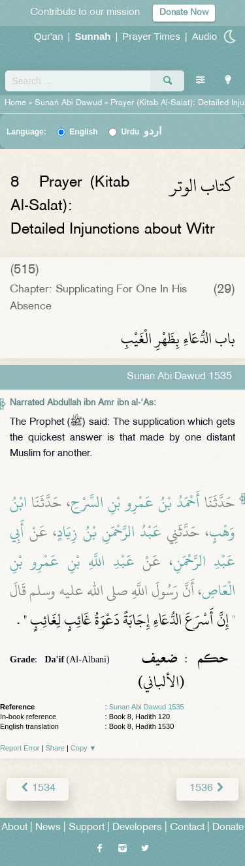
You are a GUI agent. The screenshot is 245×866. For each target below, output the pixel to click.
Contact (187, 828)
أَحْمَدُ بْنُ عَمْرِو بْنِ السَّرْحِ (135, 502)
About (14, 828)
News (48, 828)
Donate (228, 828)
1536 (207, 789)
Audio (204, 36)
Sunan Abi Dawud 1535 (146, 707)
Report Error (20, 748)
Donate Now (183, 12)
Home (15, 103)
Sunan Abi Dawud (68, 103)
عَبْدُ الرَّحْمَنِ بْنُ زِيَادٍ (109, 532)
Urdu (141, 131)
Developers (137, 828)
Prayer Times (151, 36)
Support (87, 828)
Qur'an (48, 36)
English (83, 131)
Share (55, 748)
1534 (38, 789)
